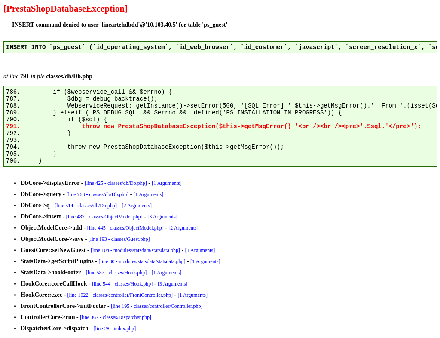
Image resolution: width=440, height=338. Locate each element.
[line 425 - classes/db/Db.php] (116, 183)
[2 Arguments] (137, 206)
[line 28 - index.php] (115, 329)
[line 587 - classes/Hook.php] (116, 273)
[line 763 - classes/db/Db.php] (98, 194)
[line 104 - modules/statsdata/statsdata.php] (135, 250)
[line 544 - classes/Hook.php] (122, 284)
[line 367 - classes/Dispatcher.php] (115, 317)
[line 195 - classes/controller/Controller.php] (156, 306)
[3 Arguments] (162, 217)
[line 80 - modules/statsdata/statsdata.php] (141, 261)
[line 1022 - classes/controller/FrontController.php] (120, 295)
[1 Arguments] (166, 183)
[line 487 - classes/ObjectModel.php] (104, 217)
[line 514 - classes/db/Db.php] (86, 206)
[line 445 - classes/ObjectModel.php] (125, 228)
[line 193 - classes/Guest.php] (119, 239)
